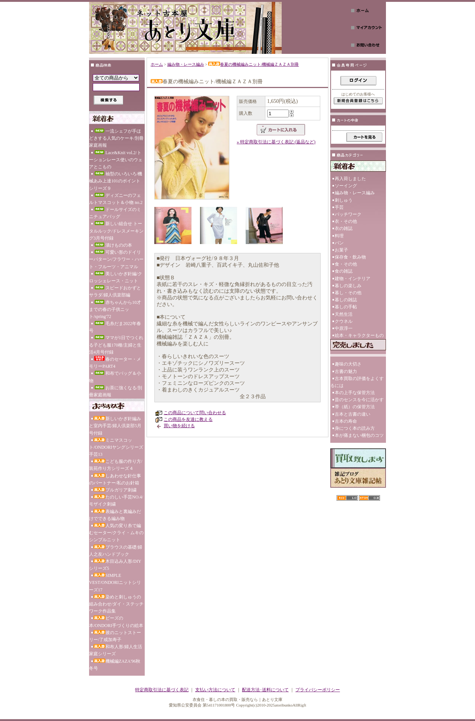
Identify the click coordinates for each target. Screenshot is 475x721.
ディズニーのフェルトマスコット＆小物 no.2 (115, 199)
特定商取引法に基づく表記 (162, 689)
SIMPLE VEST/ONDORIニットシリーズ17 (115, 582)
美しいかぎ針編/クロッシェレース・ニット (115, 277)
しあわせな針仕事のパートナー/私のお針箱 (115, 479)
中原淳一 (344, 328)
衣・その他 (346, 221)
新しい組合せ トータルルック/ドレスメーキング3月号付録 (116, 230)
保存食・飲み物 (350, 257)
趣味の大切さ (348, 364)
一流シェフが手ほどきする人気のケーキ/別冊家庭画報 (116, 138)
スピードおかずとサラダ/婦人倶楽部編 (115, 291)
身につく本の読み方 (355, 428)
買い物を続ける (179, 425)
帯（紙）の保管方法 (355, 406)
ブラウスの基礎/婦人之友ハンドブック (115, 551)
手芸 (339, 207)
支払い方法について (215, 689)
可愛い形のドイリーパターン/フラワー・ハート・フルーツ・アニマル (116, 259)
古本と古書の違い (352, 414)
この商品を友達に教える (188, 419)
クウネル (344, 321)
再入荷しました (350, 178)
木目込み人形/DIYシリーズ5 (115, 565)
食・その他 (346, 264)
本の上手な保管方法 (355, 392)
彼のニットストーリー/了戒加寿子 (115, 636)
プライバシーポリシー (317, 689)
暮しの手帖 (346, 306)
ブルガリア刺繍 (115, 490)
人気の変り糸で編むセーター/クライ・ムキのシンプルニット (116, 532)
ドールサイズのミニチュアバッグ (115, 213)
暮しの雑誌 (346, 299)
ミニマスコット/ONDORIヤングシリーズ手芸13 (116, 447)
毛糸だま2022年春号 (115, 327)
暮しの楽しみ (348, 285)
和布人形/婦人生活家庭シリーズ (115, 650)
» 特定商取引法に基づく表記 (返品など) (276, 141)
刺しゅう (344, 200)
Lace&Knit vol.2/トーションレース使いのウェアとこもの (115, 159)
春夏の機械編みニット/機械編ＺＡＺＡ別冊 (253, 64)
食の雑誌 (344, 271)
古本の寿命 (346, 421)
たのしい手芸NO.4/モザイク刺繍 (116, 500)
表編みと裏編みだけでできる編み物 (115, 515)
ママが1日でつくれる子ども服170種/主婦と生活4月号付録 (116, 344)
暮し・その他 (348, 292)
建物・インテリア (352, 278)
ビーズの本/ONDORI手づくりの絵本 (116, 622)
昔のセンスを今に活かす (359, 399)
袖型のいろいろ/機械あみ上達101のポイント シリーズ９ (115, 181)
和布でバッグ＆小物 (115, 377)
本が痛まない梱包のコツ (359, 435)
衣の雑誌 (344, 228)
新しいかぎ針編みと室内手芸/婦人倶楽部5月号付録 (115, 425)
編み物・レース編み (185, 64)
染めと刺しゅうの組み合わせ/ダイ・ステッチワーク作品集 (116, 604)
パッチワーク (348, 214)
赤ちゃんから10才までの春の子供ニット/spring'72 (115, 309)
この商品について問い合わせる (195, 412)
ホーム (157, 64)
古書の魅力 (346, 371)
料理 (339, 235)
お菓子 (341, 250)
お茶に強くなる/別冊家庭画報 (115, 391)
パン (339, 243)
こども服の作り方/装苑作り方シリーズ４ (115, 465)
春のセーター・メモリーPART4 (115, 362)
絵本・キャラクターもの (359, 335)
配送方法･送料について (265, 689)
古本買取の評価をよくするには (357, 382)
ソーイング (346, 185)
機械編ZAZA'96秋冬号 (114, 665)
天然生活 (344, 314)
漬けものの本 (113, 245)
